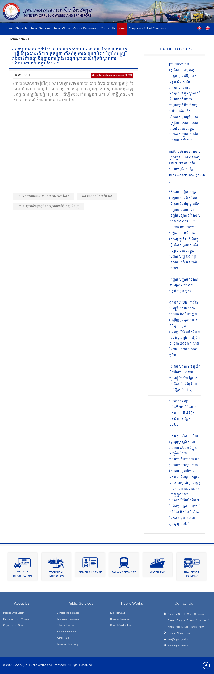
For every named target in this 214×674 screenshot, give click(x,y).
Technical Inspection (56, 575)
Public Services (40, 28)
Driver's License (90, 573)
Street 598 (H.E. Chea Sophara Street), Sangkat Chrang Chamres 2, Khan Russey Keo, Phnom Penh (188, 620)
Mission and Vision (13, 613)
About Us (21, 28)
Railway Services (123, 573)
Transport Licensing (191, 575)
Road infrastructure (121, 626)
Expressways (117, 613)
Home (8, 28)
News (122, 28)
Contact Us (108, 28)
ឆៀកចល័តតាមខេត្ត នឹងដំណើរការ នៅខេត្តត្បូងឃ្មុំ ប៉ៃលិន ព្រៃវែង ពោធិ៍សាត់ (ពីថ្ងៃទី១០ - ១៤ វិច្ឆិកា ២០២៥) (185, 378)
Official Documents (85, 28)
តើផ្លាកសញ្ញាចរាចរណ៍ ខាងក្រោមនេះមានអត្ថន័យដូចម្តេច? (183, 285)
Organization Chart (13, 626)
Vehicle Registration (22, 575)
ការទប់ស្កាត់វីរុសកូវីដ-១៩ (97, 196)
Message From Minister (16, 619)
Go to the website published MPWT (112, 75)
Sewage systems (120, 619)
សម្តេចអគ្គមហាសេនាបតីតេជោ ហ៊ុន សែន (43, 196)
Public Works (61, 28)
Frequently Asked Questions (147, 28)
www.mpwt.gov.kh (178, 646)
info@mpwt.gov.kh (178, 639)
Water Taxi (157, 573)
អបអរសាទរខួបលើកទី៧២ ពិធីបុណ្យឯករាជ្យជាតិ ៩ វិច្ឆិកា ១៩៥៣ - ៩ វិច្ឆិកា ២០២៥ (182, 413)
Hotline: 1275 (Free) (179, 633)
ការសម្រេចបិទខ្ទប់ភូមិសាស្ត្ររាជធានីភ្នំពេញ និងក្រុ (48, 206)
